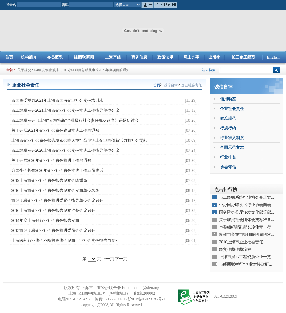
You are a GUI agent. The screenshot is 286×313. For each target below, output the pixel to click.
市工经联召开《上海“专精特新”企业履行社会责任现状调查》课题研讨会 (75, 120)
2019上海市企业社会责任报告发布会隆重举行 (51, 180)
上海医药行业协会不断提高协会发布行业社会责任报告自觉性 (65, 240)
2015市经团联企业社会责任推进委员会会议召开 (53, 230)
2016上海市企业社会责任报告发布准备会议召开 (53, 210)
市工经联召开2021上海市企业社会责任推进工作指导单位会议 (65, 110)
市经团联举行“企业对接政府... (245, 264)
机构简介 (29, 57)
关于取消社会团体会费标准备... (246, 220)
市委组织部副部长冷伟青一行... (246, 227)
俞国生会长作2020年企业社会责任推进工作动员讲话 (57, 170)
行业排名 (228, 157)
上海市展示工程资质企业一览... (246, 257)
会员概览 (55, 57)
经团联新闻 (84, 57)
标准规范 (228, 118)
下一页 (121, 259)
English (273, 57)
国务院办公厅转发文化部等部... (246, 212)
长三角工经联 (243, 57)
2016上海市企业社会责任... (242, 242)
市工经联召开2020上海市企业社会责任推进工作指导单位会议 (65, 150)
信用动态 (228, 99)
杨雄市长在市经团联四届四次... (246, 234)
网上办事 (191, 57)
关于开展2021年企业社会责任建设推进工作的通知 (55, 130)
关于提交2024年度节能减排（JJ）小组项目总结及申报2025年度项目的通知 (73, 70)
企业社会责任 (191, 85)
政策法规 (165, 57)
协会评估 (228, 167)
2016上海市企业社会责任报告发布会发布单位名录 (55, 190)
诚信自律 (171, 85)
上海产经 (113, 57)
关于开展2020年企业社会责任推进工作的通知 (51, 160)
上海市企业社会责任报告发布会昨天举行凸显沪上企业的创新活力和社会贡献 (79, 140)
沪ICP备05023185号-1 (146, 299)
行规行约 (228, 128)
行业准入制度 (232, 138)
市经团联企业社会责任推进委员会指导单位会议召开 (57, 200)
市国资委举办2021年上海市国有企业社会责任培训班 (57, 100)
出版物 (214, 57)
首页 (9, 57)
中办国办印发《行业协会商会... (246, 205)
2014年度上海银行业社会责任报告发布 (45, 220)
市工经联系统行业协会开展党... (246, 197)
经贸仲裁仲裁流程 (235, 249)
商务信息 (139, 57)
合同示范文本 (232, 147)
